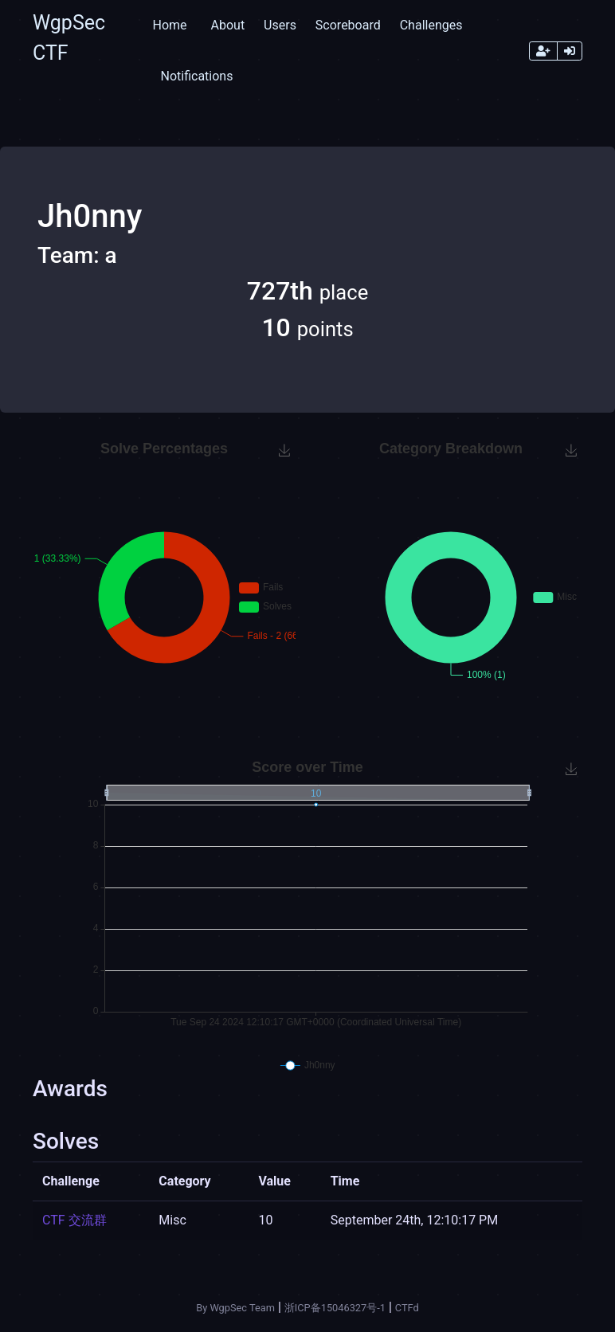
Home (169, 25)
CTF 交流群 (74, 1220)
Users (280, 25)
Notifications (196, 76)
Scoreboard (348, 25)
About (228, 25)
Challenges (431, 25)
